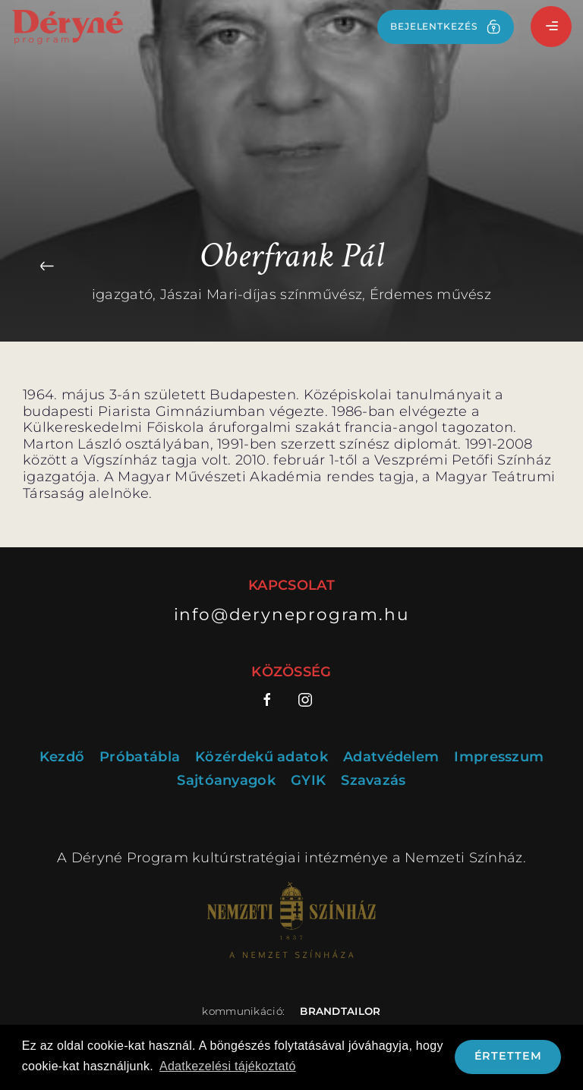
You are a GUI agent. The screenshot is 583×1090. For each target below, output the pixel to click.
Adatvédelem (391, 757)
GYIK (308, 781)
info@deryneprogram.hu (292, 614)
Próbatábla (139, 757)
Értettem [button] (508, 1056)
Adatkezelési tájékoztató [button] (227, 1066)
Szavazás (373, 781)
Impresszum (499, 757)
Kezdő (62, 757)
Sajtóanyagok (226, 781)
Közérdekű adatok (261, 757)
